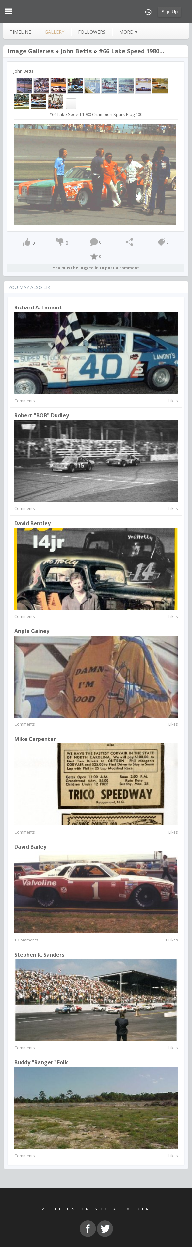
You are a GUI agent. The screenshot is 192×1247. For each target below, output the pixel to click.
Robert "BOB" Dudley (41, 415)
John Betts (76, 51)
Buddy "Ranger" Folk (41, 1062)
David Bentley (32, 523)
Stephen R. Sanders (39, 954)
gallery (54, 32)
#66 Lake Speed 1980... (131, 51)
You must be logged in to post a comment (96, 268)
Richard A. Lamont (38, 307)
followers (91, 32)
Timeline (20, 32)
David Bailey (30, 846)
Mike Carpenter (35, 738)
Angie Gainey (31, 631)
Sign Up (169, 11)
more (128, 32)
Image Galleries (31, 51)
